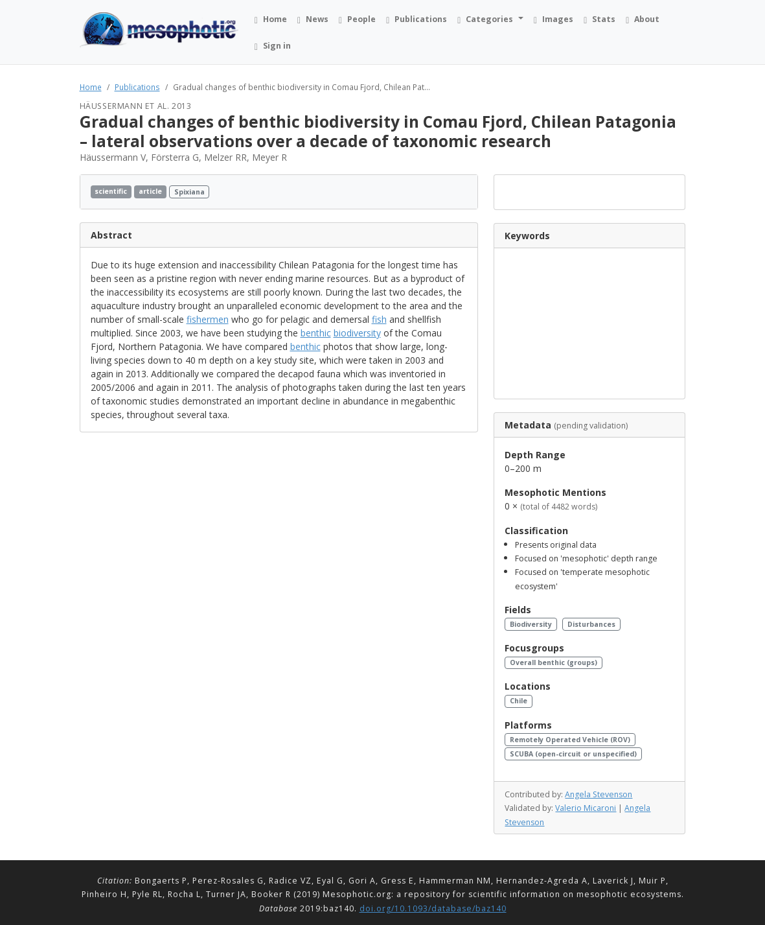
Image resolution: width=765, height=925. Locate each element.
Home (91, 87)
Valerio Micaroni (585, 808)
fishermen (208, 319)
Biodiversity (531, 624)
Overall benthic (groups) (553, 662)
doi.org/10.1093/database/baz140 (433, 908)
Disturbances (591, 624)
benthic (316, 333)
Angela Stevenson (598, 794)
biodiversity (357, 333)
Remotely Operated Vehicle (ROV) (570, 739)
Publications (137, 87)
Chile (518, 700)
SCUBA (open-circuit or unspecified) (573, 753)
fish (379, 319)
